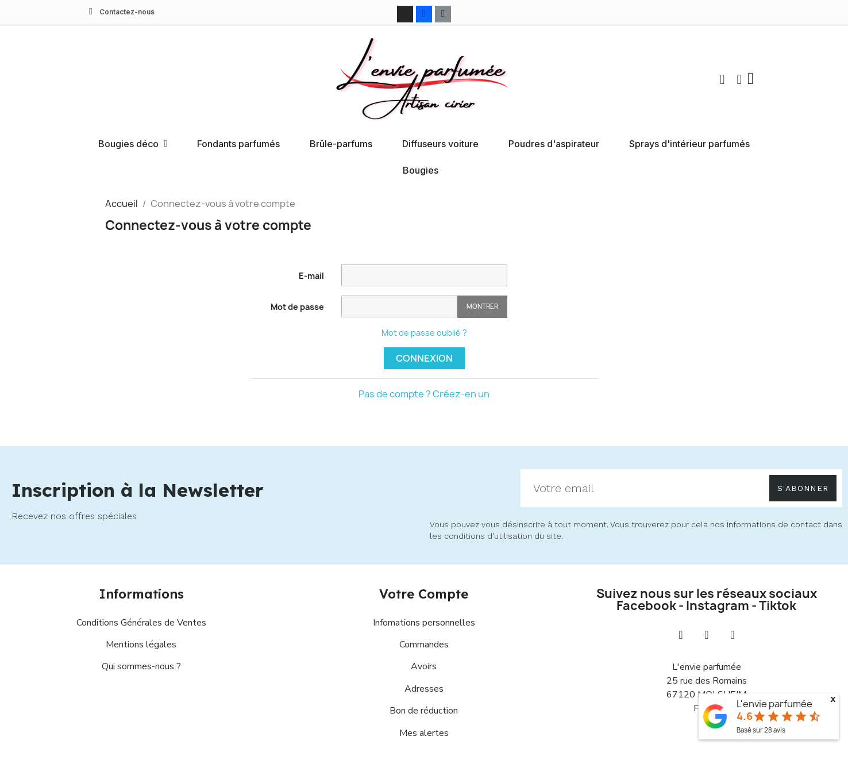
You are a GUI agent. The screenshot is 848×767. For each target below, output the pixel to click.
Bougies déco (133, 143)
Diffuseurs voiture (440, 143)
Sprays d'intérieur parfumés (689, 143)
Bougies (420, 169)
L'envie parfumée (774, 703)
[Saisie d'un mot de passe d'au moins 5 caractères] (399, 306)
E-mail (311, 275)
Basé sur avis (761, 730)
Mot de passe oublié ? (424, 332)
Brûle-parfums (341, 143)
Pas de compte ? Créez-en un (424, 393)
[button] (721, 79)
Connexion (424, 357)
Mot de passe (297, 306)
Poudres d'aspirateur (553, 143)
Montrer (482, 306)
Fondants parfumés (238, 143)
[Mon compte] (738, 79)
